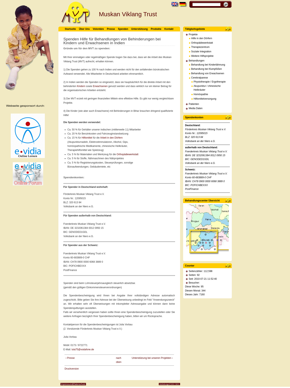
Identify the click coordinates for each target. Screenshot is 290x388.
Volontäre (98, 29)
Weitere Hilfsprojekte (202, 56)
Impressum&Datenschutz (73, 384)
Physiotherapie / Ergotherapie (210, 81)
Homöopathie (201, 94)
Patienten (194, 104)
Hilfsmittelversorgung (205, 98)
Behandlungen (196, 60)
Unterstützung (139, 29)
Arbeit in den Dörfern (111, 137)
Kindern (81, 86)
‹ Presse (70, 358)
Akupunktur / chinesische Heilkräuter (207, 88)
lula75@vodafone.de (83, 349)
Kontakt (168, 29)
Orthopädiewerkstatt (127, 154)
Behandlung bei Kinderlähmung (208, 64)
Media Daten (196, 108)
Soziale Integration (201, 51)
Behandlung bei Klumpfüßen (206, 69)
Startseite (70, 29)
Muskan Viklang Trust (128, 14)
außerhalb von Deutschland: (201, 147)
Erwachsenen (100, 86)
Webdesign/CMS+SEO (169, 384)
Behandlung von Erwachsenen (207, 73)
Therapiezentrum (200, 47)
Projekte (193, 34)
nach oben (118, 360)
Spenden (123, 29)
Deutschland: (193, 125)
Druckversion (72, 368)
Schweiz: (190, 169)
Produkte (156, 29)
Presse (111, 29)
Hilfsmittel (87, 137)
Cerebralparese (199, 77)
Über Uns (84, 29)
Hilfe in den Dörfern (201, 38)
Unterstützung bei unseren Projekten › (152, 358)
